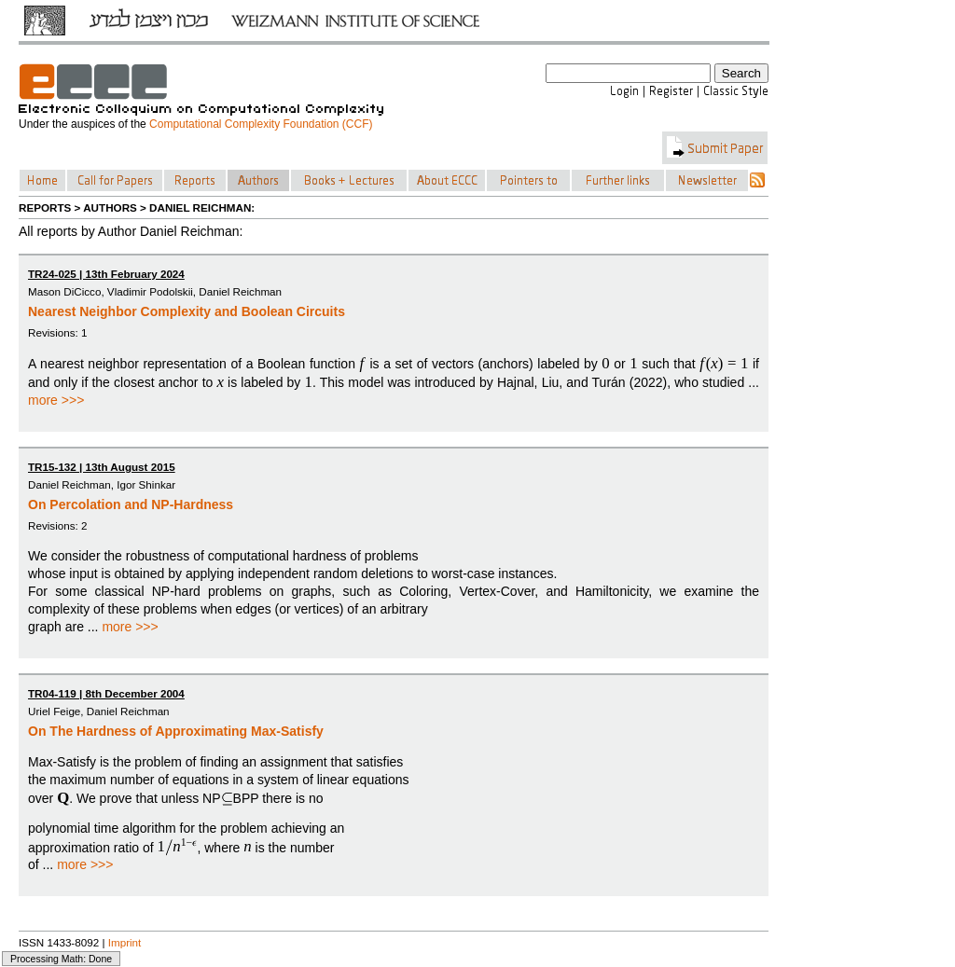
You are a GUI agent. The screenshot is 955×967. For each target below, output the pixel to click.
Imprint (125, 942)
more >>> (56, 400)
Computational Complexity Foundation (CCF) (260, 124)
